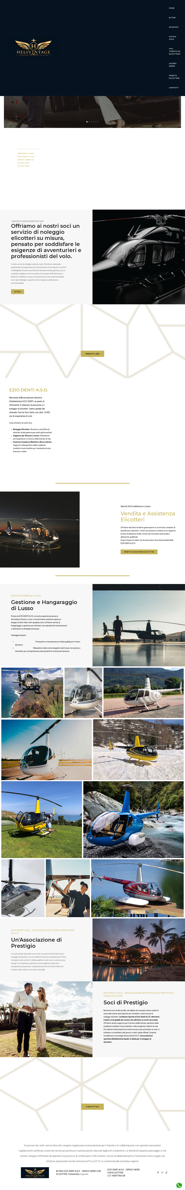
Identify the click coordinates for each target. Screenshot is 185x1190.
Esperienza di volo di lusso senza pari (93, 73)
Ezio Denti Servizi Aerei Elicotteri (92, 65)
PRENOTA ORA (93, 358)
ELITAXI (17, 292)
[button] (87, 121)
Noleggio (105, 6)
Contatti (125, 16)
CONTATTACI (92, 1111)
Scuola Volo (121, 6)
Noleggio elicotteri (22, 463)
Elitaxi (91, 6)
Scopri (92, 85)
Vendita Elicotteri (106, 16)
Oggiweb (84, 1174)
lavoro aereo (85, 16)
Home (80, 6)
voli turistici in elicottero (147, 6)
